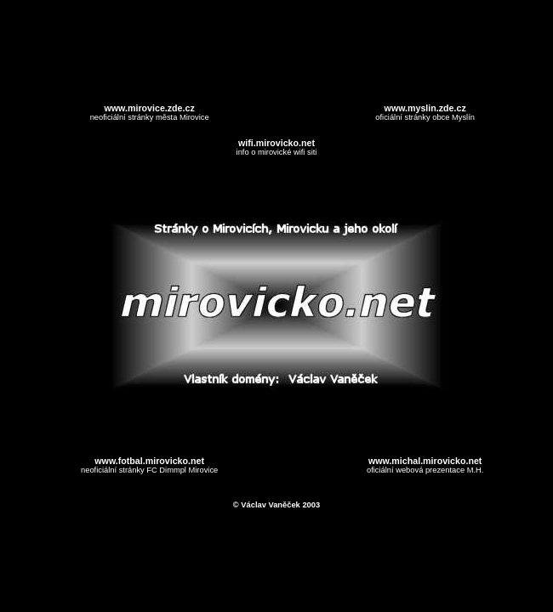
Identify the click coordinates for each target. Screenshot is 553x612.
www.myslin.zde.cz (425, 108)
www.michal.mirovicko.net (425, 461)
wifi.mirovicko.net (276, 143)
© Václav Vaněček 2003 (276, 505)
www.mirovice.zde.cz (150, 108)
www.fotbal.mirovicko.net (149, 461)
